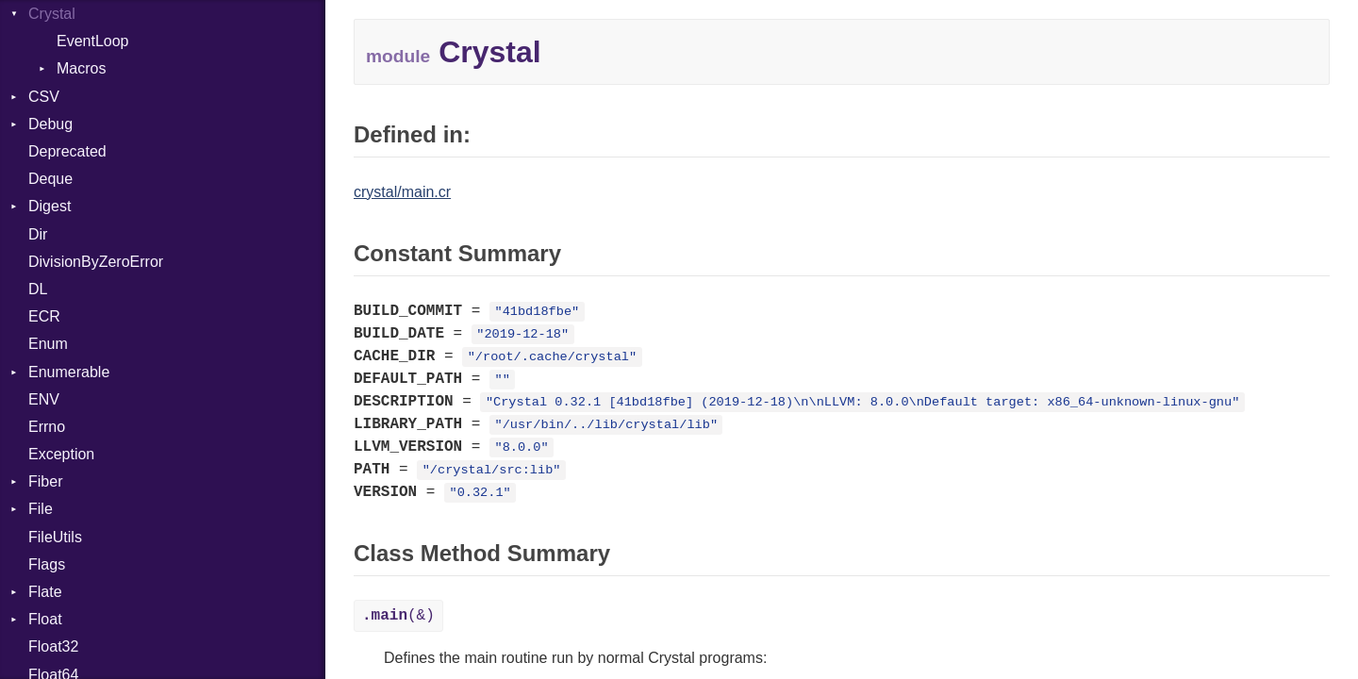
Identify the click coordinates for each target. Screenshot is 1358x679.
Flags (46, 564)
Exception (61, 454)
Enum (48, 344)
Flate (45, 592)
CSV (43, 97)
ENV (43, 399)
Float (45, 619)
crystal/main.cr (402, 192)
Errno (46, 427)
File (40, 509)
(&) (398, 615)
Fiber (45, 481)
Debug (50, 124)
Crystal (51, 14)
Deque (50, 179)
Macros (81, 68)
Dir (37, 234)
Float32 (53, 646)
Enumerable (68, 372)
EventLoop (93, 41)
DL (37, 289)
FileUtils (55, 537)
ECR (44, 316)
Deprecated (67, 151)
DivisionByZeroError (95, 262)
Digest (49, 206)
